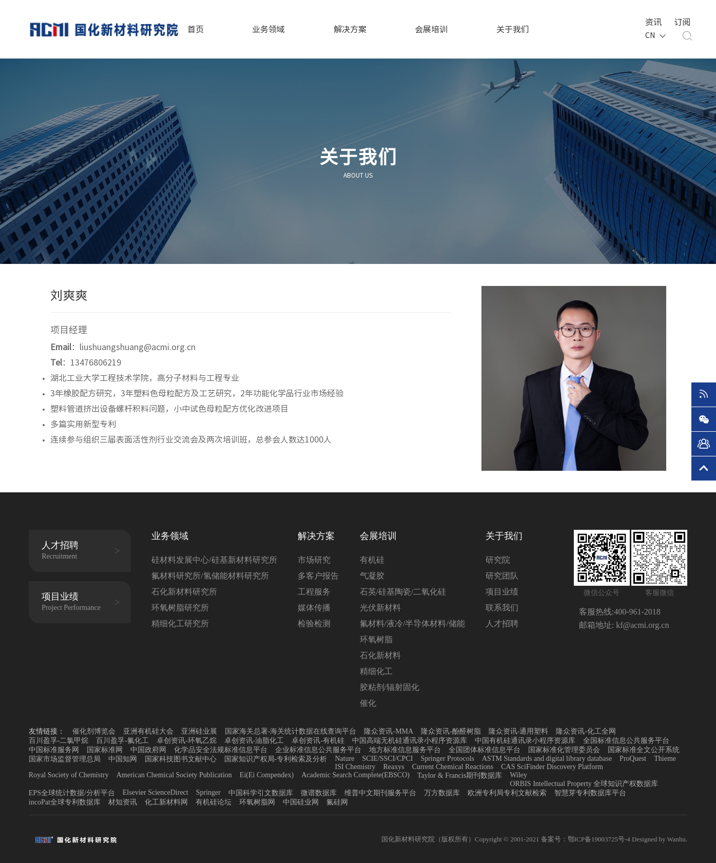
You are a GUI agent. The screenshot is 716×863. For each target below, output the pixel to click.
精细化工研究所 (180, 623)
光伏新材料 (380, 607)
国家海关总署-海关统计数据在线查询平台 (291, 731)
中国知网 (122, 759)
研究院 (498, 559)
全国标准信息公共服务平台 (626, 740)
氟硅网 (337, 802)
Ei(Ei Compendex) (267, 775)
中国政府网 (148, 750)
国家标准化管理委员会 (564, 750)
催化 (368, 703)
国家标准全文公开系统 (644, 750)
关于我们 (512, 29)
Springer (208, 792)
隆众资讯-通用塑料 (519, 731)
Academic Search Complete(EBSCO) (355, 775)
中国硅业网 (301, 802)
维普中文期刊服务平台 (380, 793)
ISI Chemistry (355, 767)
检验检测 (314, 623)
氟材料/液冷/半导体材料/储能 (412, 623)
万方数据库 (442, 793)
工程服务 (314, 591)
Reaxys (393, 767)
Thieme (665, 758)
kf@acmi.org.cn (641, 625)
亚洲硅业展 (199, 731)
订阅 (681, 21)
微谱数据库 (319, 793)
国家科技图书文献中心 (181, 759)
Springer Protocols (447, 758)
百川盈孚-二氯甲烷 (59, 740)
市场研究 (314, 559)
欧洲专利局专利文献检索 (507, 793)
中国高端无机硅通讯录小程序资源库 (409, 740)
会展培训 (431, 29)
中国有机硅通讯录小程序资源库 (525, 740)
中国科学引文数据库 (260, 793)
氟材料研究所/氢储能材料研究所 (209, 575)
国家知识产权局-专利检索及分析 (275, 759)
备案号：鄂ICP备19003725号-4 (586, 839)
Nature (344, 758)
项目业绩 (502, 591)
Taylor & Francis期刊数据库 (459, 775)
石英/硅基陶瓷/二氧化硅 (403, 591)
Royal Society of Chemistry (69, 775)
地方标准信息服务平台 (405, 750)
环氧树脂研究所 (180, 607)
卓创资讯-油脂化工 (254, 740)
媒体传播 (314, 607)
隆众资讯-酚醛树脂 (451, 731)
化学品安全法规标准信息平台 (220, 750)
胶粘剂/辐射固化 (389, 687)
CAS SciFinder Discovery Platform (552, 767)
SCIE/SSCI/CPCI (387, 758)
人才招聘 (502, 623)
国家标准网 (105, 750)
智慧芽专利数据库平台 (590, 793)
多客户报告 (318, 575)
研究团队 (502, 575)
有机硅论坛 (213, 802)
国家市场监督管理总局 (65, 759)
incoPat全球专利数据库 (65, 802)
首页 (195, 29)
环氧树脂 (376, 639)
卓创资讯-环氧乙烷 (187, 740)
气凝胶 (372, 575)
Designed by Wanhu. (659, 839)
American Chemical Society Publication (174, 775)
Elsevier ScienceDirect (155, 792)
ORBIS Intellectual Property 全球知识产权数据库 (584, 784)
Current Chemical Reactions (453, 767)
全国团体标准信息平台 (484, 750)
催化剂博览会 (93, 731)
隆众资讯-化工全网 (586, 731)
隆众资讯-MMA (388, 731)
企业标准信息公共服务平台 (318, 750)
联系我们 (502, 607)
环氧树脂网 (257, 802)
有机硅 (372, 559)
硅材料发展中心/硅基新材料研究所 (214, 559)
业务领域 (268, 29)
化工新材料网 (166, 802)
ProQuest (633, 758)
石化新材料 (380, 655)
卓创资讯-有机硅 (318, 740)
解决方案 (350, 29)
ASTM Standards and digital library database (547, 758)
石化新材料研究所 (184, 591)
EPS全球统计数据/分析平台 (72, 793)
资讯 (652, 21)
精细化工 (376, 671)
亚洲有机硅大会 (148, 731)
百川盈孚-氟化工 (122, 740)
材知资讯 (122, 802)
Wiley (518, 775)
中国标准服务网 (54, 750)
